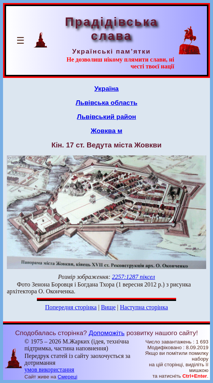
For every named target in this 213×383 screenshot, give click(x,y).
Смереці (68, 377)
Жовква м (106, 131)
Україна (106, 88)
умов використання (49, 369)
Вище (108, 307)
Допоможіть (106, 333)
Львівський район (106, 116)
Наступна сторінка (144, 307)
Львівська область (106, 102)
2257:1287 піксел (133, 277)
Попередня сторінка (71, 307)
